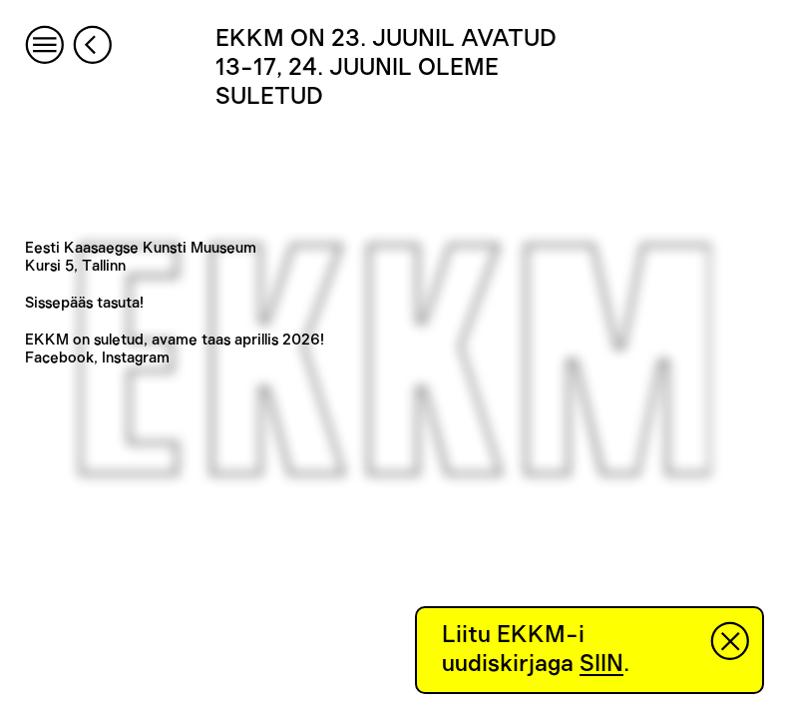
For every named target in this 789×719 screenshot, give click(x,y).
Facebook (59, 358)
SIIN (601, 664)
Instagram (136, 358)
